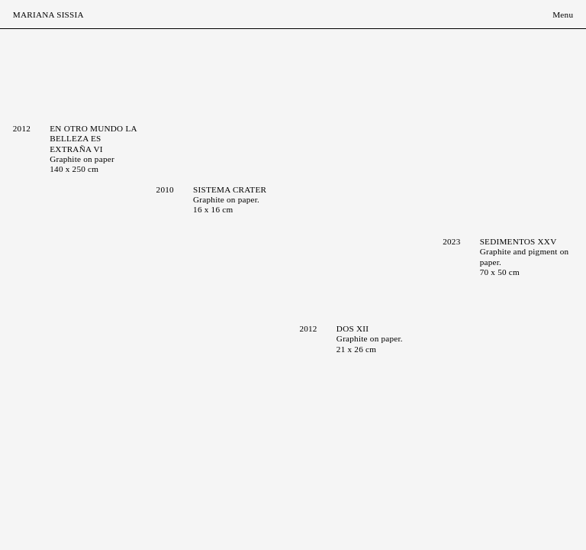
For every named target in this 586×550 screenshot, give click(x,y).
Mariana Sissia (48, 14)
